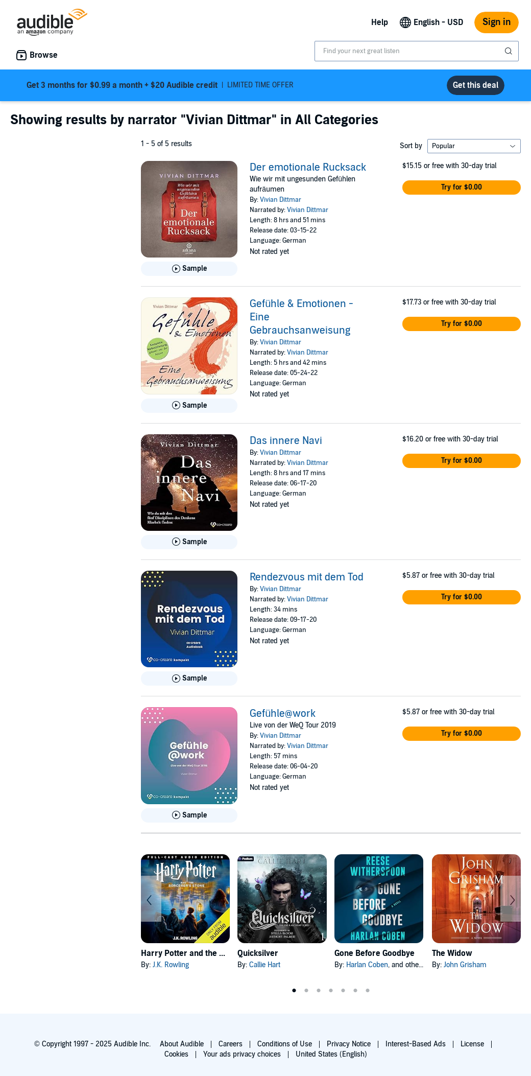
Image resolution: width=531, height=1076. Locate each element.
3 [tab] (318, 991)
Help (379, 22)
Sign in (496, 22)
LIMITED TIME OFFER (160, 85)
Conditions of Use (284, 1044)
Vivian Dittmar (280, 200)
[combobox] (417, 51)
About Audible (182, 1044)
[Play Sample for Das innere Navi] (189, 542)
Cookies (176, 1054)
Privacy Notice (349, 1044)
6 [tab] (355, 991)
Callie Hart (264, 965)
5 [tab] (343, 991)
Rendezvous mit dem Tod (307, 577)
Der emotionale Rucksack (308, 167)
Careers (231, 1044)
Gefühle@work (283, 714)
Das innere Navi (286, 441)
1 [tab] (294, 991)
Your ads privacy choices (242, 1054)
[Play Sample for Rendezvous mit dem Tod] (189, 678)
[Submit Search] (509, 51)
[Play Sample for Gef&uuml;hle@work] (189, 815)
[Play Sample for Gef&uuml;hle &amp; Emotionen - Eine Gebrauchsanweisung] (189, 406)
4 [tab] (331, 991)
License (472, 1044)
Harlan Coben (367, 965)
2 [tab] (306, 991)
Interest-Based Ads (415, 1044)
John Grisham (465, 965)
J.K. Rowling (171, 965)
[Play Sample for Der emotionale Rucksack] (189, 269)
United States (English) (331, 1054)
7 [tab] (368, 991)
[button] (461, 187)
